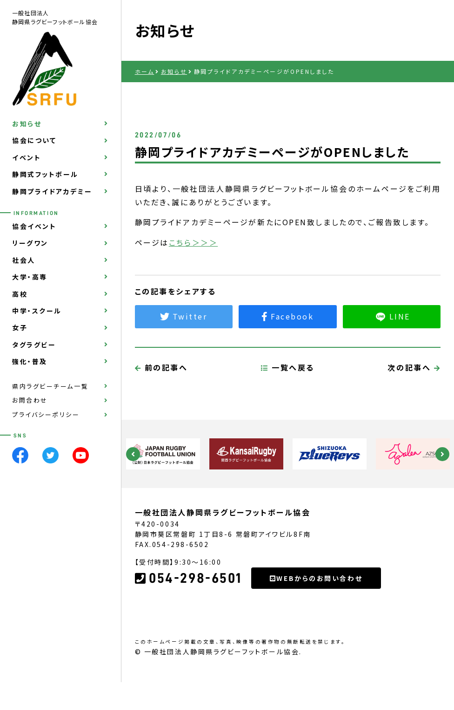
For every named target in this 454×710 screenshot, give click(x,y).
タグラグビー (34, 344)
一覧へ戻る (287, 406)
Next (442, 454)
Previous (133, 454)
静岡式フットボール (45, 174)
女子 (19, 327)
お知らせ (26, 123)
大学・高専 (29, 276)
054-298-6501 (188, 618)
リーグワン (30, 243)
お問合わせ (30, 400)
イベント (26, 157)
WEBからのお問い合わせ (316, 617)
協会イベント (34, 226)
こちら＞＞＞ (193, 242)
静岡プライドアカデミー (52, 191)
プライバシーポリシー (46, 414)
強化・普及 (29, 361)
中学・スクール (37, 310)
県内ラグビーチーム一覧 (50, 386)
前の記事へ (161, 406)
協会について (34, 140)
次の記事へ (414, 406)
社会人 (23, 260)
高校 (19, 294)
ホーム (144, 71)
